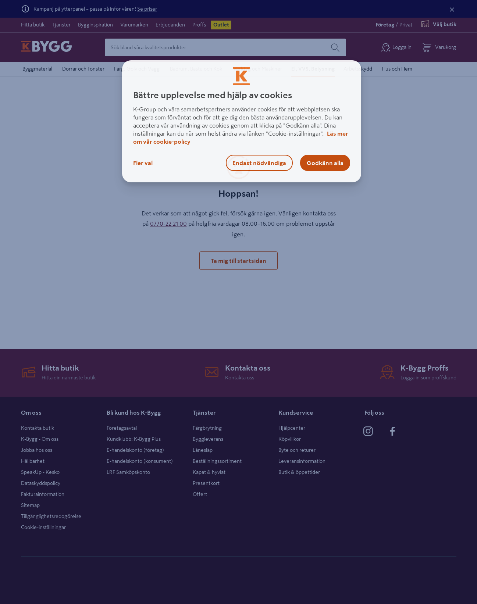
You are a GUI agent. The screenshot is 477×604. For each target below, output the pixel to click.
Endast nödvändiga (259, 163)
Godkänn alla (325, 163)
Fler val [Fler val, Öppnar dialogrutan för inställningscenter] (143, 163)
